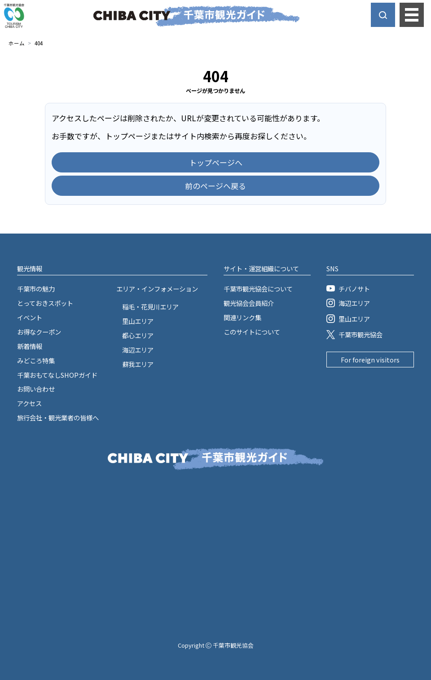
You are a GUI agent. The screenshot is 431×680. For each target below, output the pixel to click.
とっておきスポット (45, 303)
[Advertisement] (215, 547)
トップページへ (215, 162)
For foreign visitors (370, 359)
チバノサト (347, 288)
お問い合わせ (36, 388)
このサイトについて (252, 331)
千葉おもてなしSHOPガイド (57, 375)
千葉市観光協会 (354, 334)
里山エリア (138, 321)
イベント (29, 317)
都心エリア (138, 335)
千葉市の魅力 (36, 288)
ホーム (17, 43)
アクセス (29, 403)
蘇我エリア (138, 364)
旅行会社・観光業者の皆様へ (58, 417)
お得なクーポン (39, 331)
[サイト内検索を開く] (383, 15)
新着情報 (29, 346)
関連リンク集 (242, 317)
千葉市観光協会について (258, 288)
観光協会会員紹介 (249, 303)
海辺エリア (138, 349)
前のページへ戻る (215, 185)
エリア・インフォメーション (157, 288)
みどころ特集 (36, 360)
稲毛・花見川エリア (150, 306)
